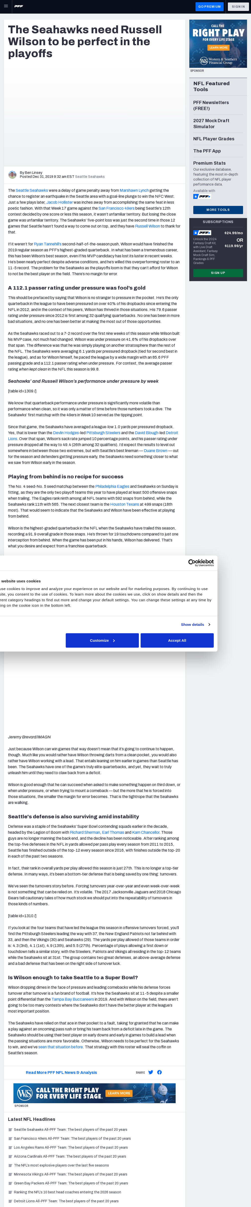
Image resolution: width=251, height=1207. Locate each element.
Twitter (214, 1084)
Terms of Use (68, 1193)
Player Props (78, 1084)
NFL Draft (11, 1143)
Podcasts (216, 1115)
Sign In (238, 6)
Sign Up (218, 273)
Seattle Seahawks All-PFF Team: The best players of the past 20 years (67, 962)
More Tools (218, 210)
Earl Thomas (113, 665)
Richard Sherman (85, 665)
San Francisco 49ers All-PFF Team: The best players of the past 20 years (69, 971)
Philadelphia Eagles (112, 486)
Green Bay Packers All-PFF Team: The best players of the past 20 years (68, 1016)
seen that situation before (60, 880)
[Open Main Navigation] (6, 6)
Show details (212, 624)
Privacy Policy (38, 1193)
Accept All (198, 640)
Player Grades (79, 1103)
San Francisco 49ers (117, 208)
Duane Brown (155, 451)
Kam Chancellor (145, 665)
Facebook (216, 1103)
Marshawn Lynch (134, 190)
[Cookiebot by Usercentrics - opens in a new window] (212, 563)
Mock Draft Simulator (85, 1146)
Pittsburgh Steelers (103, 433)
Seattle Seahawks (32, 190)
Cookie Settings (149, 1193)
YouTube (215, 1096)
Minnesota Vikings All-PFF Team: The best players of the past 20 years (67, 1007)
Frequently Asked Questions (155, 1125)
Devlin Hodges (66, 433)
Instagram (216, 1090)
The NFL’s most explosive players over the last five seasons (58, 998)
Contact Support (146, 1119)
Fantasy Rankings (82, 1134)
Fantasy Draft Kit (82, 1128)
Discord (214, 1109)
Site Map (11, 1193)
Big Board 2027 (80, 1140)
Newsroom (12, 1090)
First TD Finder (80, 1090)
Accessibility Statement (107, 1193)
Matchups (76, 1121)
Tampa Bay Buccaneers (72, 832)
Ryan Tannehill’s (47, 244)
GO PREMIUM (209, 6)
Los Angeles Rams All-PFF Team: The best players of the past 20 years (68, 980)
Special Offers (143, 1090)
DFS (7, 1131)
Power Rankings (81, 1115)
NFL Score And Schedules (89, 1096)
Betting (10, 1119)
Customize (124, 640)
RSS (211, 1121)
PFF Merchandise (146, 1096)
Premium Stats (80, 1109)
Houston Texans (124, 504)
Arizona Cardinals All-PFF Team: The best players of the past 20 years (67, 989)
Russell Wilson (147, 226)
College (10, 1137)
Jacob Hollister (59, 202)
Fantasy (10, 1125)
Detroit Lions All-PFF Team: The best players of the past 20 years (63, 1034)
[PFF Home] (18, 7)
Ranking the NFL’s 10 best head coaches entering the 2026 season (64, 1025)
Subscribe (140, 1084)
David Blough (146, 433)
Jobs (8, 1084)
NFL (7, 1112)
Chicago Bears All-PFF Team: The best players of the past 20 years (65, 1043)
